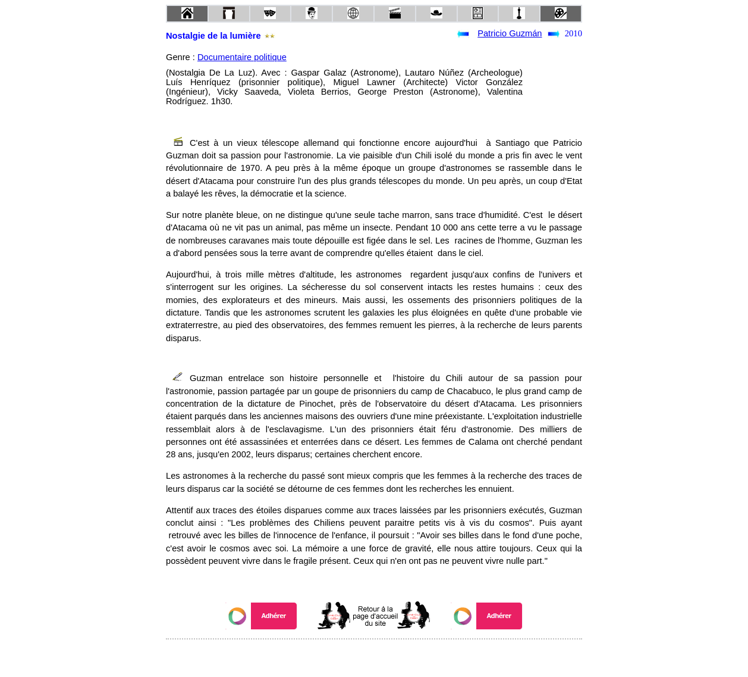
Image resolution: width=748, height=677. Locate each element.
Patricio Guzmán (509, 33)
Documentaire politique (242, 57)
